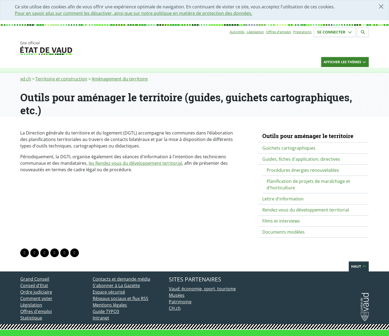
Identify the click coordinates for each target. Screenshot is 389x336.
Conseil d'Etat (34, 285)
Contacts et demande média (121, 279)
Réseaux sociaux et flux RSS (120, 298)
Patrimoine (180, 302)
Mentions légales (110, 305)
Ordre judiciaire (36, 292)
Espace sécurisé (109, 292)
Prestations (302, 31)
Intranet (101, 318)
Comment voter (36, 298)
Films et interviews (281, 221)
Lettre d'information (283, 199)
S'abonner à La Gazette (116, 285)
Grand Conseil (34, 279)
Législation (255, 31)
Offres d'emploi (278, 31)
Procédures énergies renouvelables (303, 170)
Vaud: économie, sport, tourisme (202, 289)
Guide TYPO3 (106, 311)
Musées (177, 295)
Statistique (31, 318)
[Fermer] (381, 6)
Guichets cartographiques (289, 148)
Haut (358, 266)
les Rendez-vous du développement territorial (135, 163)
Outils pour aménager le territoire (307, 136)
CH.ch (175, 308)
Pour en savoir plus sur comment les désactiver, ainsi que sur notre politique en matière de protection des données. (133, 13)
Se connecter (334, 32)
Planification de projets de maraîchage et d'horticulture (308, 184)
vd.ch (25, 79)
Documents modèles (283, 232)
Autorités (237, 31)
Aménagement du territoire (120, 79)
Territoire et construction (61, 79)
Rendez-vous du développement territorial (305, 210)
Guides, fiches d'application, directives (301, 159)
